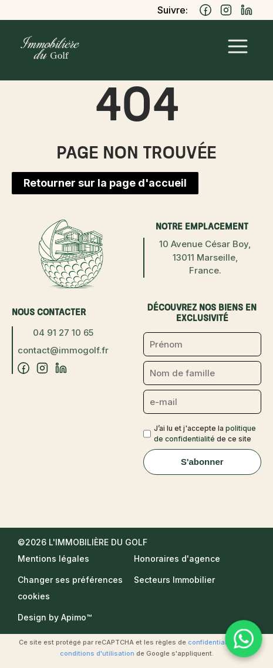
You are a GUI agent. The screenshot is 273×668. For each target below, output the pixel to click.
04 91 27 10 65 (63, 332)
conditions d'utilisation (97, 653)
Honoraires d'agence (177, 559)
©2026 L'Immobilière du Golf (82, 542)
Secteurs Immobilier (174, 580)
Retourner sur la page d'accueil (105, 183)
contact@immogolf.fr (63, 350)
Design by (55, 617)
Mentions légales (53, 559)
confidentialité (211, 642)
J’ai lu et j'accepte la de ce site (205, 433)
